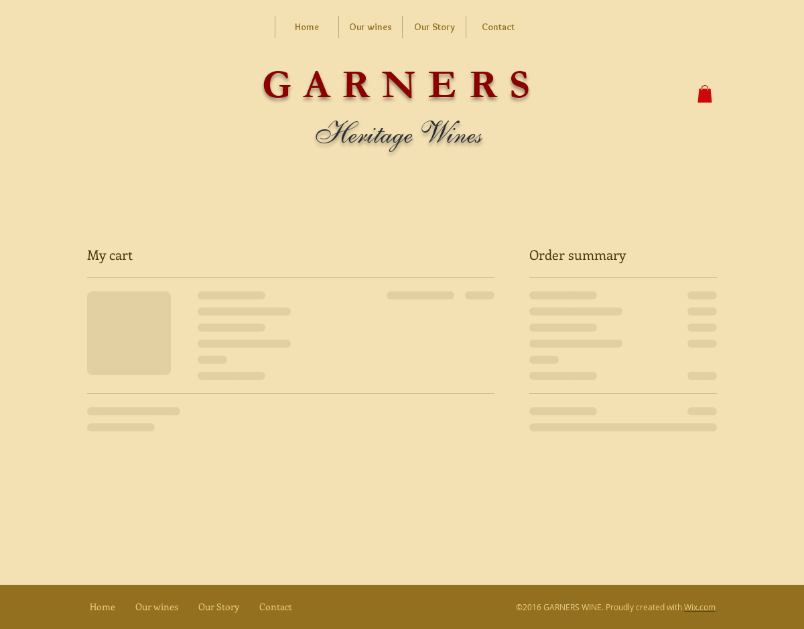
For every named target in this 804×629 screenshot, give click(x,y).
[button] (704, 93)
